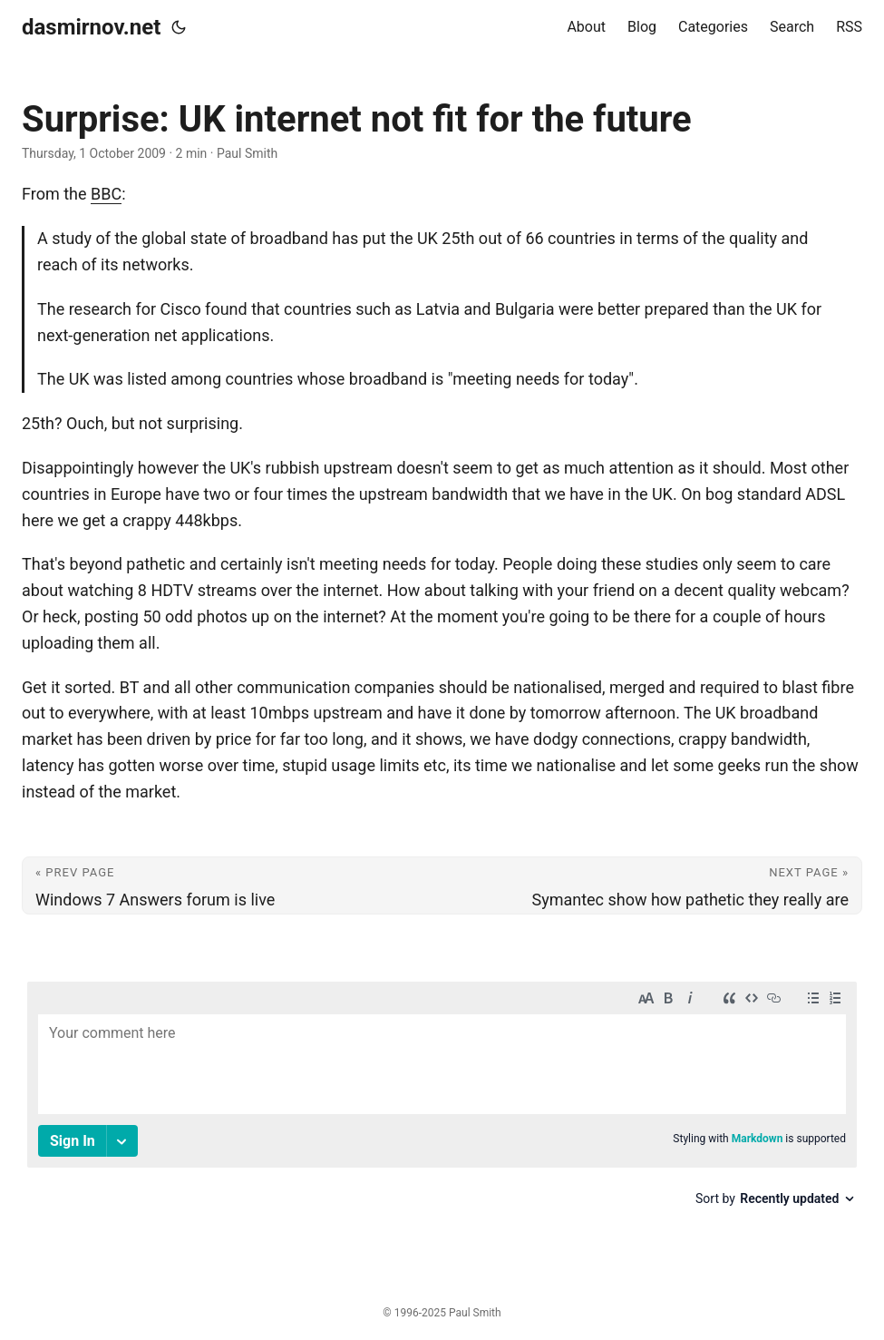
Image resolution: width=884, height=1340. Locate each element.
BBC (106, 193)
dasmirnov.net (91, 27)
